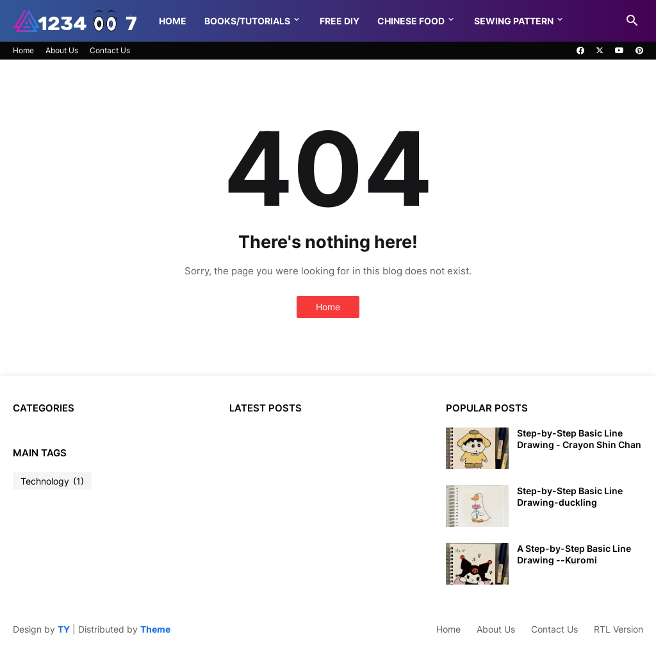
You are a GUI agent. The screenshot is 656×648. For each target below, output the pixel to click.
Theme (155, 629)
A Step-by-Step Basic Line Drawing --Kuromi (574, 554)
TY (64, 629)
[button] (632, 21)
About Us (61, 50)
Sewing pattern (514, 20)
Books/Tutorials (247, 20)
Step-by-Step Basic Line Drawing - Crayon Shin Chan (579, 439)
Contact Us (110, 50)
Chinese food (411, 20)
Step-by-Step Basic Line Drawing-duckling (570, 496)
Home (172, 20)
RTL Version (618, 629)
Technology (52, 481)
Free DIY (339, 20)
